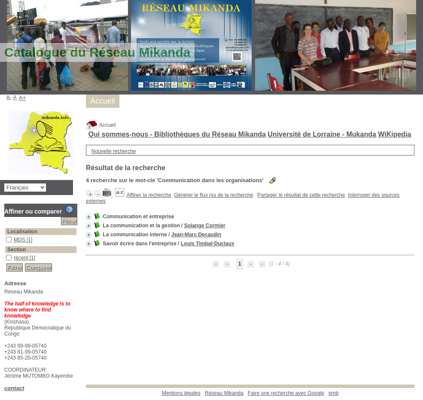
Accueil (101, 125)
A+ (22, 98)
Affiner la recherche (149, 195)
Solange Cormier (204, 226)
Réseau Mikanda (224, 393)
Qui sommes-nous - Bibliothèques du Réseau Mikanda (176, 134)
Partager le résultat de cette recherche (301, 195)
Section (16, 250)
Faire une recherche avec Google (286, 393)
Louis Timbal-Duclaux (207, 244)
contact (14, 388)
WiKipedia (394, 134)
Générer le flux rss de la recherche (213, 195)
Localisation (22, 232)
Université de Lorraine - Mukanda (322, 134)
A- (8, 97)
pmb (333, 393)
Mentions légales (181, 393)
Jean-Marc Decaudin (196, 235)
